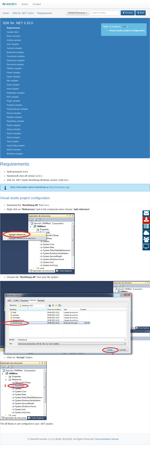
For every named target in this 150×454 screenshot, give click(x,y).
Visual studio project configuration (127, 30)
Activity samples (14, 40)
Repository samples (15, 121)
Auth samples (13, 44)
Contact (37, 4)
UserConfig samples (16, 145)
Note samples (13, 89)
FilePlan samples (14, 68)
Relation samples (14, 117)
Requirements (44, 13)
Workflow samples (15, 154)
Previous (128, 13)
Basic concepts (13, 36)
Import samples (13, 76)
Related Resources (77, 13)
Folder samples (13, 72)
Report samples (14, 125)
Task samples (13, 141)
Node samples (13, 85)
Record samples (14, 113)
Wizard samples (14, 149)
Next (140, 13)
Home (25, 4)
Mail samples (12, 80)
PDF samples (13, 97)
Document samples (15, 64)
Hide (124, 27)
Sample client (13, 32)
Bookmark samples (15, 52)
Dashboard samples (15, 60)
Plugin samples (13, 101)
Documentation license (107, 439)
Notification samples (15, 93)
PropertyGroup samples (17, 109)
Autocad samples (14, 48)
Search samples (14, 133)
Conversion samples (16, 56)
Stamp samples (13, 129)
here (46, 205)
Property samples (14, 105)
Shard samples (13, 137)
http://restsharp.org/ (59, 187)
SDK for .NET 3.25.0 (23, 13)
